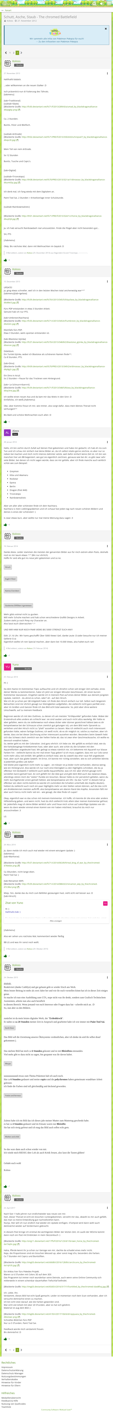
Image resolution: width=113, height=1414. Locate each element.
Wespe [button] (8, 1063)
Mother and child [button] (12, 1136)
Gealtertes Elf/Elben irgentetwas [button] (18, 605)
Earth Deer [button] (9, 1028)
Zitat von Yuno (14, 903)
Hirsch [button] (7, 567)
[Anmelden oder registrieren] (102, 4)
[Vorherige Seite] (6, 53)
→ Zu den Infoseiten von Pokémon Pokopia (57, 41)
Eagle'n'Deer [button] (10, 579)
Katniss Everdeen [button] (12, 590)
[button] (109, 4)
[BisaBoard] (6, 4)
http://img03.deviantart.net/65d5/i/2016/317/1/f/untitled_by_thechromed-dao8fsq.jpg (64, 1286)
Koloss (10, 20)
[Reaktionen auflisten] (7, 260)
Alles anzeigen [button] (56, 921)
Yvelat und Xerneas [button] (13, 1095)
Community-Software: (56, 1409)
